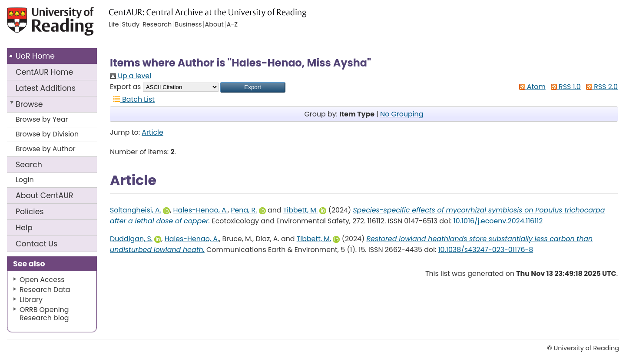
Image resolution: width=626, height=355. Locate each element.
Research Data (45, 290)
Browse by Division (47, 134)
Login (25, 180)
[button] (252, 87)
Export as (125, 87)
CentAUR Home (44, 72)
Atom (531, 87)
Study (130, 24)
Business (188, 24)
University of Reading (69, 25)
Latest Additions (46, 88)
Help (24, 227)
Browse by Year (42, 119)
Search (29, 164)
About (44, 195)
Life (114, 24)
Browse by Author (46, 149)
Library (31, 300)
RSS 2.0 (600, 87)
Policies (30, 211)
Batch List (132, 99)
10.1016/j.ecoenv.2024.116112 (498, 221)
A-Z (232, 24)
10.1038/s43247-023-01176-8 (485, 250)
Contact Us (36, 244)
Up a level (130, 76)
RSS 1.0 (564, 87)
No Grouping (401, 114)
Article (152, 132)
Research (157, 24)
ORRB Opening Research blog (44, 314)
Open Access (42, 280)
